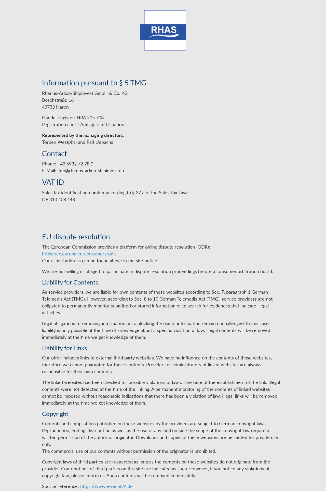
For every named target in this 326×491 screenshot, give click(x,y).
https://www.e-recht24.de (106, 486)
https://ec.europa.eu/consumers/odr (78, 253)
